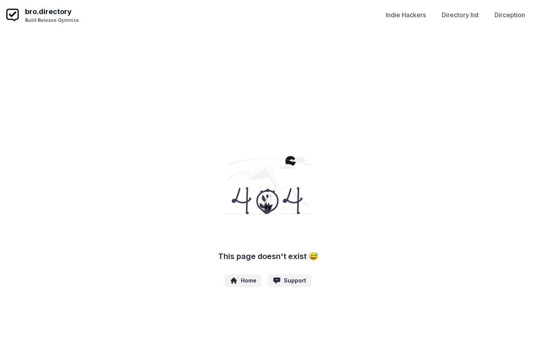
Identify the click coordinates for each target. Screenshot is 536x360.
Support (289, 280)
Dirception (509, 15)
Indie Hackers (406, 15)
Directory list (460, 15)
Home (243, 280)
